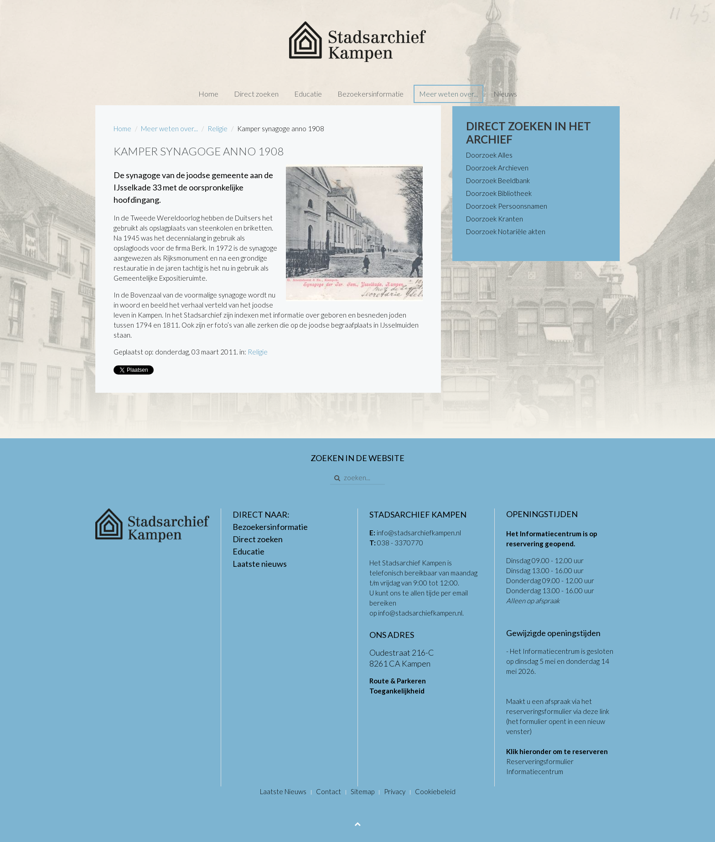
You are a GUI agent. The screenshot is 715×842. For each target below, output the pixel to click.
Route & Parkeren (397, 681)
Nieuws (505, 93)
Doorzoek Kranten (494, 219)
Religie (217, 128)
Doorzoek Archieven (497, 168)
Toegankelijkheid (397, 691)
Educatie (308, 93)
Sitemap (362, 791)
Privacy (394, 791)
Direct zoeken (256, 93)
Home (208, 93)
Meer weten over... (448, 93)
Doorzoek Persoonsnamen (506, 206)
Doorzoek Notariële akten (505, 231)
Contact (328, 791)
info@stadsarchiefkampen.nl (419, 533)
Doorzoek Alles (489, 155)
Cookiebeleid (435, 791)
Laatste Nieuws (283, 791)
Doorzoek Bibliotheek (499, 193)
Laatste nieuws (260, 564)
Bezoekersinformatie (370, 93)
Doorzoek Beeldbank (498, 180)
